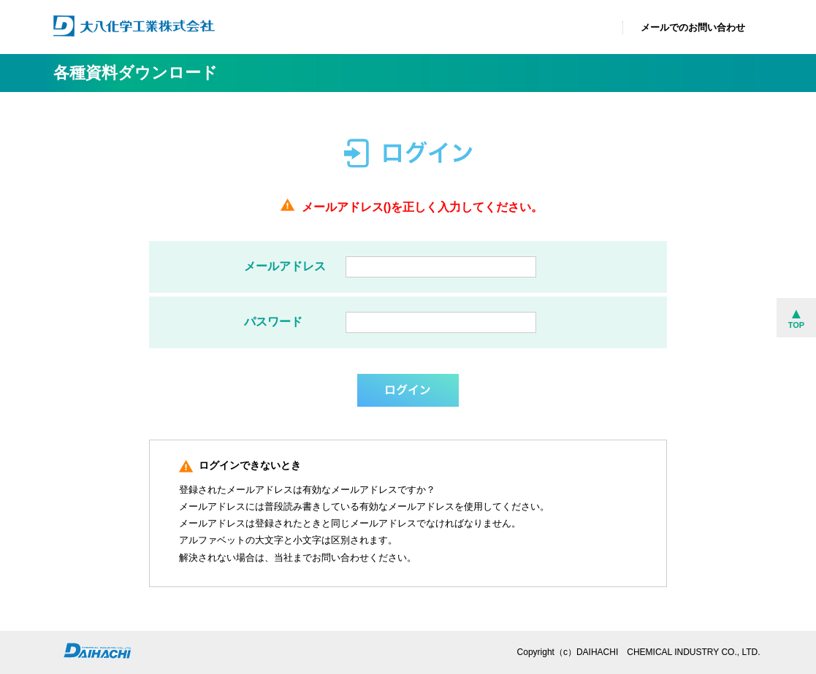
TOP (796, 325)
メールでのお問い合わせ (693, 27)
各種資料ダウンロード (135, 73)
